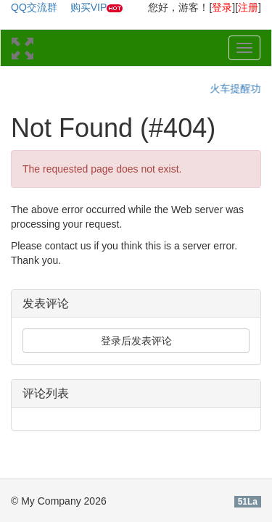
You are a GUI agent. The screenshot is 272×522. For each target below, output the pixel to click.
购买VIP (88, 7)
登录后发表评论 (136, 341)
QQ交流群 (34, 7)
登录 (222, 7)
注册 (248, 7)
